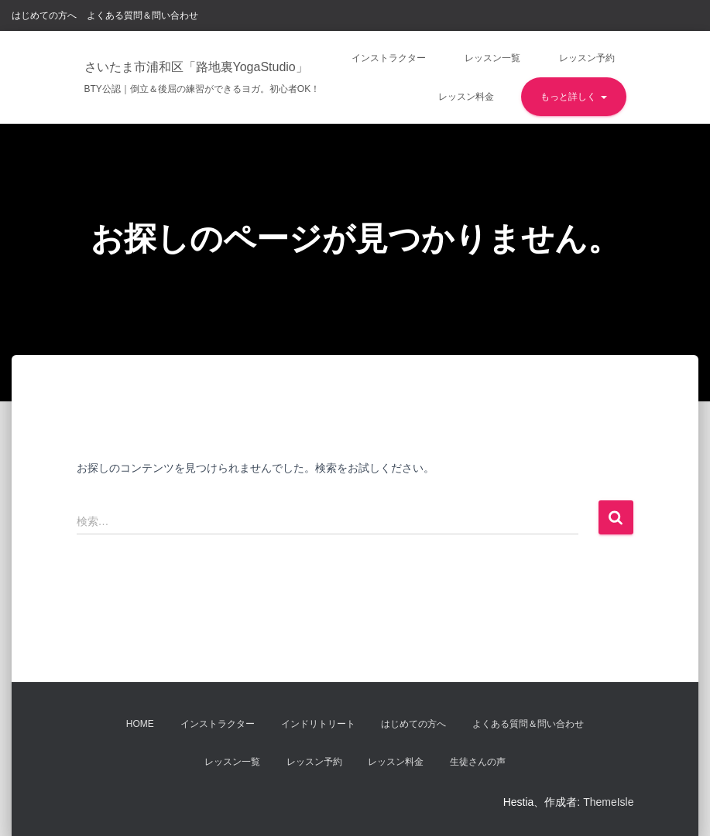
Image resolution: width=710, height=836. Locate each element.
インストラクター (389, 58)
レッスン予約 (587, 58)
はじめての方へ (44, 15)
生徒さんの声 (478, 761)
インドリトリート (318, 723)
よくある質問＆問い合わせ (142, 15)
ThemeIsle (608, 802)
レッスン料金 (466, 96)
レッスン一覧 (492, 58)
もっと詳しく (573, 96)
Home (140, 723)
